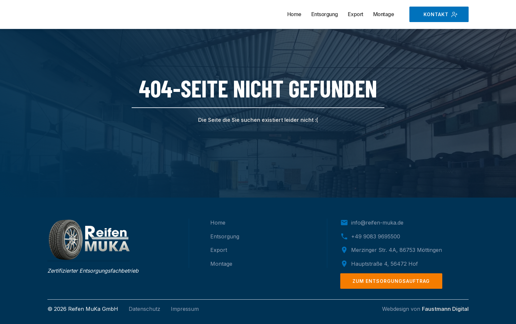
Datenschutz (144, 309)
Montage (383, 14)
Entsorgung (324, 14)
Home (294, 14)
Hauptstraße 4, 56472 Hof (384, 263)
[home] (80, 14)
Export (355, 14)
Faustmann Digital (445, 309)
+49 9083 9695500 (375, 236)
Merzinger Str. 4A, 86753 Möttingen (396, 250)
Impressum (185, 309)
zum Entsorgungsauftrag (391, 281)
